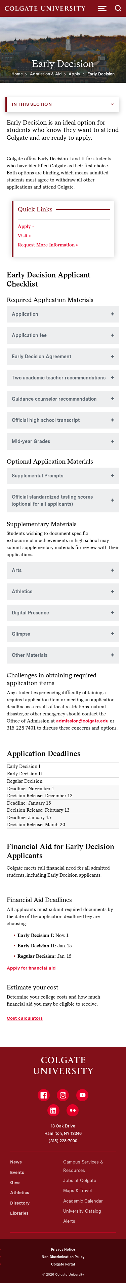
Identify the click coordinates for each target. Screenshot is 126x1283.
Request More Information (46, 244)
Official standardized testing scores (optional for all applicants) (52, 500)
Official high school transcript (46, 420)
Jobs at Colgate (79, 1180)
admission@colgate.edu (82, 720)
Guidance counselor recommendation (54, 399)
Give (14, 1182)
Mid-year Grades (31, 441)
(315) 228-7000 (63, 1141)
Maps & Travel (77, 1190)
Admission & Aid (46, 74)
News (16, 1161)
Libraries (19, 1213)
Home (17, 74)
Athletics (22, 591)
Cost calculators (25, 1018)
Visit (23, 235)
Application (25, 314)
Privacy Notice (63, 1249)
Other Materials (29, 655)
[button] (102, 8)
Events (17, 1172)
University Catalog (82, 1211)
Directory (20, 1203)
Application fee (29, 335)
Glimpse (21, 634)
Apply (74, 74)
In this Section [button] (32, 104)
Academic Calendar (83, 1201)
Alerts (69, 1221)
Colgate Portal (63, 1264)
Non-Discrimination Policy (63, 1257)
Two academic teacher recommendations (59, 377)
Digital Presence (30, 612)
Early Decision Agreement (41, 356)
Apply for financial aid (31, 968)
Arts (17, 570)
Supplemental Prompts (37, 475)
